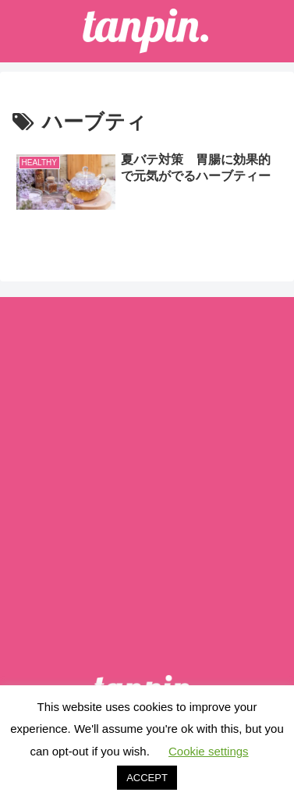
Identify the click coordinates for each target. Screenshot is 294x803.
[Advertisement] (147, 466)
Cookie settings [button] (208, 751)
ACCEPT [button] (147, 778)
